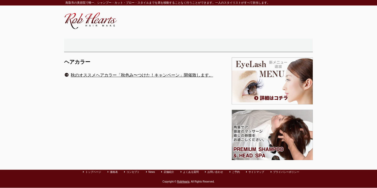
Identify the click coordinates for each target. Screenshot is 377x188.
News (151, 172)
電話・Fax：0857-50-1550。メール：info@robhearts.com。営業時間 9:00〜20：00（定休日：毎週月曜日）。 (245, 21)
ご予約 (236, 172)
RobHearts (183, 181)
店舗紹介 (180, 45)
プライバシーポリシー (286, 172)
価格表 (148, 45)
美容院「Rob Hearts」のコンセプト (112, 45)
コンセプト (133, 172)
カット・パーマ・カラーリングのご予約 (293, 45)
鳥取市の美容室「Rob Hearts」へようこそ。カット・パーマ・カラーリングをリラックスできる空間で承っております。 (90, 21)
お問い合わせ (254, 45)
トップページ (78, 45)
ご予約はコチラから (300, 17)
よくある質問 (216, 45)
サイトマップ (256, 172)
